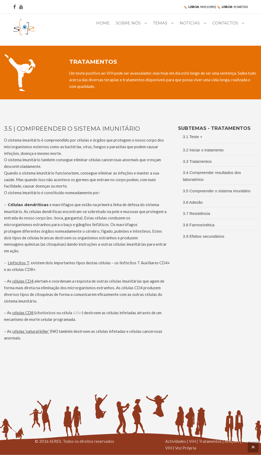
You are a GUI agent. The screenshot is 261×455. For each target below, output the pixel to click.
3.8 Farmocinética (198, 225)
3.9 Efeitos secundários (203, 236)
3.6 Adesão (193, 202)
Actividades (175, 441)
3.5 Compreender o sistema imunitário (216, 191)
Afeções (232, 441)
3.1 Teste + (192, 136)
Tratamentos (210, 441)
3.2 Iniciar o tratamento (203, 150)
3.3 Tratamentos (197, 161)
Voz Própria (185, 447)
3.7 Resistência (196, 213)
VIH (192, 441)
